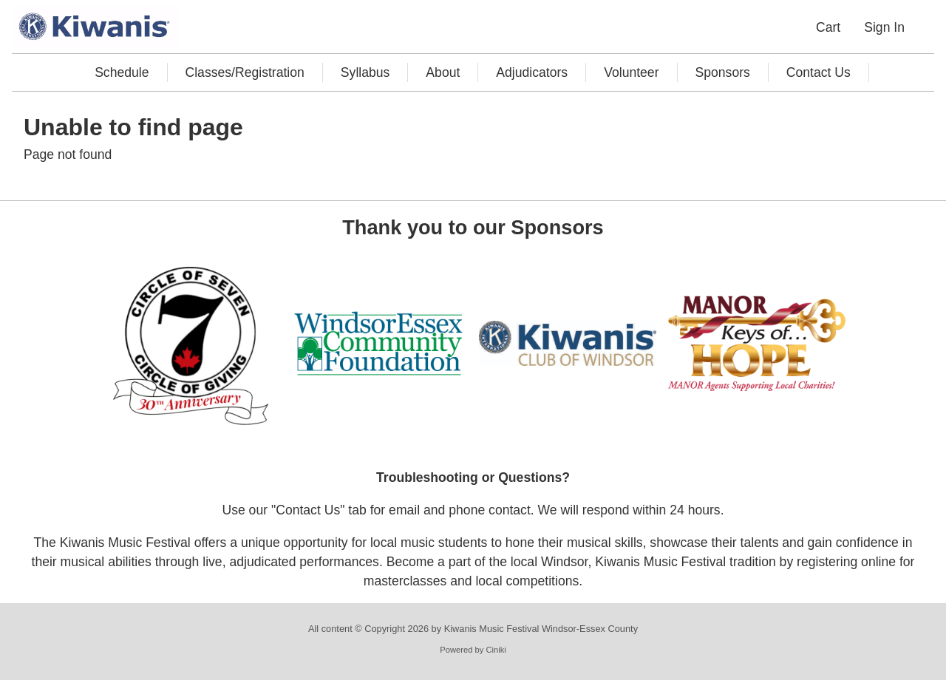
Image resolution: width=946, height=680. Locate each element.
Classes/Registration (245, 72)
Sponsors (722, 72)
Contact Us (818, 72)
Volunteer (631, 72)
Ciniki (496, 650)
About (443, 72)
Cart (828, 27)
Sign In (884, 27)
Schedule (122, 72)
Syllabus (365, 72)
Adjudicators (532, 72)
